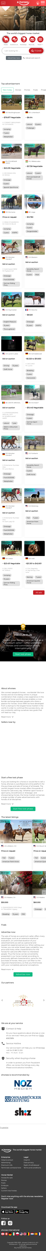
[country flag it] (13, 1233)
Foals (3, 1183)
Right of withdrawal (31, 1165)
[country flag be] (28, 1233)
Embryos (4, 1185)
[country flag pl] (17, 1233)
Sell (3, 3)
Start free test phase (23, 809)
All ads (39, 592)
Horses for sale (7, 1178)
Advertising (5, 1162)
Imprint (27, 1160)
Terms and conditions (32, 1168)
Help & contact (7, 1160)
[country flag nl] (32, 1233)
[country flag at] (2, 1233)
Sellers (4, 1188)
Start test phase (23, 654)
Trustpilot (4, 1127)
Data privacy (29, 1162)
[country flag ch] (6, 1233)
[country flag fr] (39, 1233)
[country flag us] (21, 1233)
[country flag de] (10, 1233)
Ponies (4, 1180)
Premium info (6, 1165)
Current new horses (9, 1191)
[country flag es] (35, 1233)
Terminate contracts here (11, 1168)
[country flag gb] (24, 1233)
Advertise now (14, 58)
